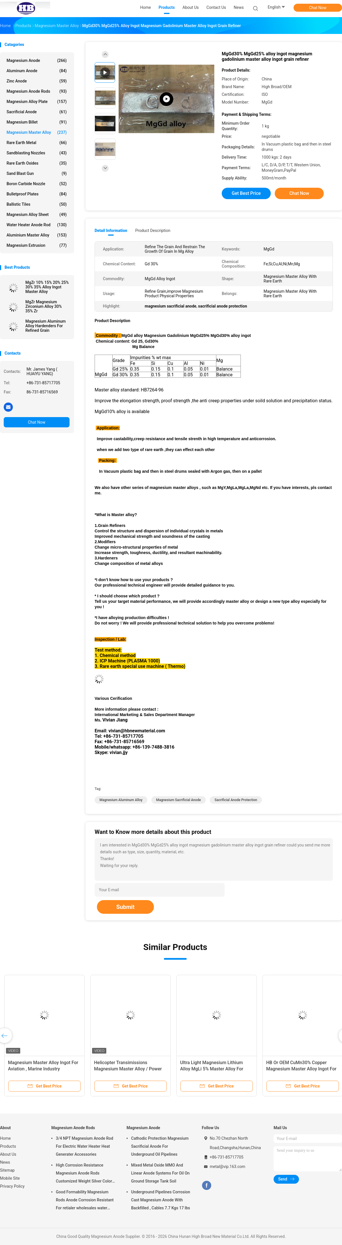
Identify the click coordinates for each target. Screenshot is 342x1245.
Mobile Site (10, 1178)
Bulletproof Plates (37, 194)
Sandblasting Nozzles (37, 153)
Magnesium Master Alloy (37, 132)
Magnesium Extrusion (37, 245)
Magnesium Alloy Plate (37, 101)
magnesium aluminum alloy (120, 800)
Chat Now (318, 7)
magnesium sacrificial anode (178, 800)
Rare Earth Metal (37, 142)
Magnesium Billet (37, 122)
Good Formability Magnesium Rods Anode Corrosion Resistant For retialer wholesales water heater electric (85, 1201)
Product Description (152, 230)
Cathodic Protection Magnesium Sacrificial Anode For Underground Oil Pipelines (160, 1146)
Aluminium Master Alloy (37, 235)
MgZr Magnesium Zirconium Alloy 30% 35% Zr (43, 306)
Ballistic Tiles (37, 204)
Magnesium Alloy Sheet (37, 214)
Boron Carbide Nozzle (37, 184)
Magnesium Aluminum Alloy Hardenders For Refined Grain (45, 326)
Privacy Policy (12, 1186)
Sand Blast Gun (37, 173)
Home (5, 1138)
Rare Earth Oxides (37, 163)
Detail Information (111, 230)
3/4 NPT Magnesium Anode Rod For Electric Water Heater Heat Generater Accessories (84, 1146)
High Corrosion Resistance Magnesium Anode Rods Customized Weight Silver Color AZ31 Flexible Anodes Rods (84, 1174)
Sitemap (7, 1170)
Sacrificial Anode (37, 112)
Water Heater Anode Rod (37, 225)
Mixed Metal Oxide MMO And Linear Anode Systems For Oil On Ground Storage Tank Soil (160, 1173)
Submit (125, 907)
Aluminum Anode (37, 71)
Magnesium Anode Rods (37, 91)
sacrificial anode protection (236, 800)
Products (8, 1146)
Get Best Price (246, 193)
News (5, 1162)
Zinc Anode (37, 81)
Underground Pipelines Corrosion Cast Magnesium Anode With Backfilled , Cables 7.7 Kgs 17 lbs (160, 1200)
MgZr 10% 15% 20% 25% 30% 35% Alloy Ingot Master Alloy (47, 287)
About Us (8, 1154)
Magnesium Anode (37, 60)
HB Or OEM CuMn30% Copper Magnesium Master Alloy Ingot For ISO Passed (301, 1069)
